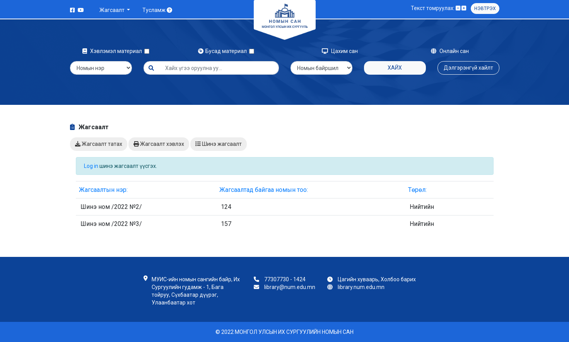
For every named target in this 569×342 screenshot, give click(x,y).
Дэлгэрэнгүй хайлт (468, 68)
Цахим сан (340, 51)
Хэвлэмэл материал (113, 51)
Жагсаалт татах (98, 144)
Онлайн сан (450, 51)
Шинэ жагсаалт (218, 144)
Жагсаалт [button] (112, 10)
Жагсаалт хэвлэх (158, 144)
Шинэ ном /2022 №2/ (111, 206)
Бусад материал (223, 51)
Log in (91, 166)
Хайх (395, 68)
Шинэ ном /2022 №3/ (111, 223)
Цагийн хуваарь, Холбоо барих (377, 279)
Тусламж (157, 10)
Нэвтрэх (485, 8)
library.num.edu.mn (361, 287)
